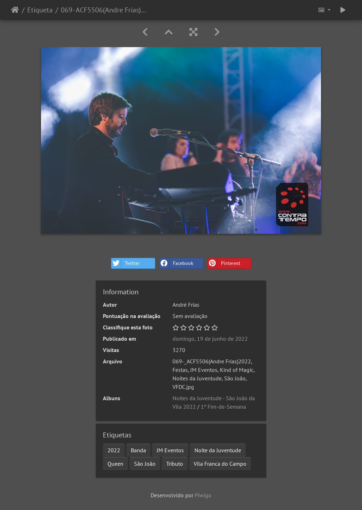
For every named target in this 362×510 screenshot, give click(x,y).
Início (15, 10)
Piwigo (203, 495)
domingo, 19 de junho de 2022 (210, 338)
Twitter (125, 263)
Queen (115, 463)
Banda (138, 450)
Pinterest (224, 263)
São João (145, 463)
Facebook (176, 263)
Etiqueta (40, 10)
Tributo (174, 463)
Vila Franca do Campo (220, 463)
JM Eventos (170, 450)
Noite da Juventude (217, 450)
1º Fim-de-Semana (223, 406)
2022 (113, 450)
